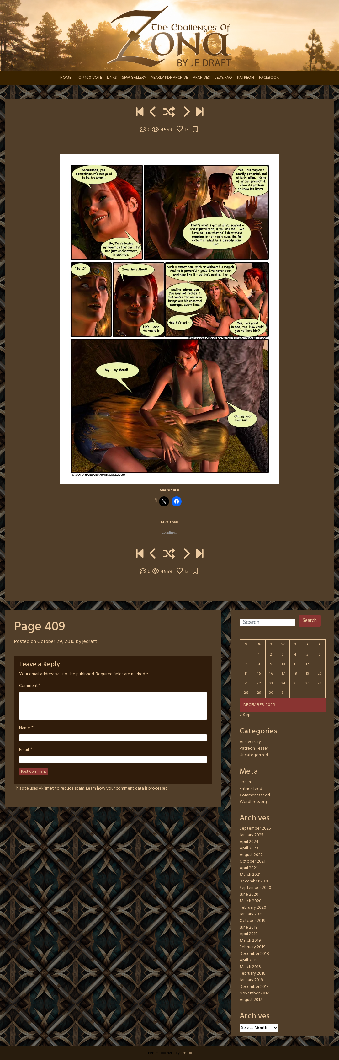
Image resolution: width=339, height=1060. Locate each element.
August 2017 (251, 1000)
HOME (65, 77)
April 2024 (249, 841)
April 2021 (248, 868)
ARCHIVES (201, 77)
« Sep (245, 715)
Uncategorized (254, 755)
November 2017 (254, 993)
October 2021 (252, 861)
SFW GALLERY (134, 77)
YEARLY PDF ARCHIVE (169, 77)
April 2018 (249, 960)
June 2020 (249, 894)
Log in (245, 782)
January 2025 (251, 835)
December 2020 (255, 881)
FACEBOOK (269, 77)
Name (24, 728)
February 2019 (253, 947)
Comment (28, 686)
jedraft (89, 642)
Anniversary (250, 742)
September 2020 (255, 887)
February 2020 (253, 907)
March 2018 (250, 967)
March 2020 (251, 901)
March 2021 (250, 874)
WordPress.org (253, 802)
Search (310, 621)
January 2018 (251, 980)
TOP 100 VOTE (89, 77)
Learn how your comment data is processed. (127, 788)
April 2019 (249, 934)
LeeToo (186, 1053)
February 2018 (253, 973)
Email (24, 750)
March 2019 (250, 940)
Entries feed (251, 788)
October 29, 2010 (56, 642)
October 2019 (253, 920)
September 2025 (255, 828)
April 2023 (249, 848)
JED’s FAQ (223, 77)
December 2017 (254, 986)
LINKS (112, 77)
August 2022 (251, 855)
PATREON (245, 77)
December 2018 (254, 953)
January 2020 (252, 914)
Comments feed (255, 795)
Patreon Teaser (254, 748)
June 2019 (249, 927)
